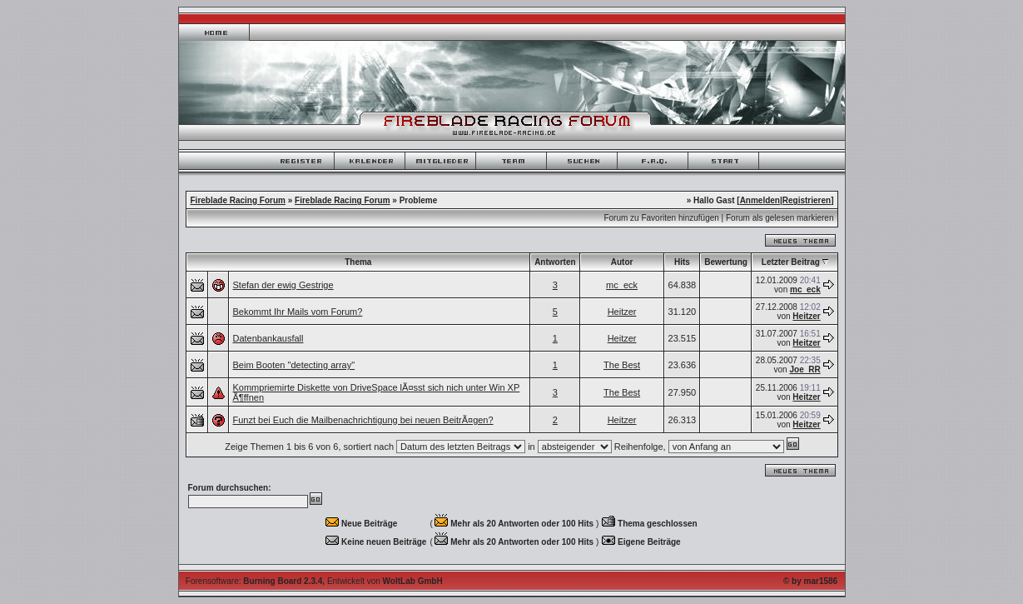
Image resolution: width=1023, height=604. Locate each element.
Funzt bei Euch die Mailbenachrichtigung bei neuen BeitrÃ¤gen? (363, 420)
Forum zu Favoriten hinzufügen (660, 217)
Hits (682, 262)
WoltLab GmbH (413, 581)
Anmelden (760, 200)
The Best (621, 365)
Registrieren (806, 200)
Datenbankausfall (268, 338)
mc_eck (622, 285)
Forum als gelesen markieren (780, 217)
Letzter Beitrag (791, 262)
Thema (358, 262)
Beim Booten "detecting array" (294, 365)
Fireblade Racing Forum (238, 200)
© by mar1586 (810, 581)
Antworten (554, 262)
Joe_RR (804, 369)
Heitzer (622, 312)
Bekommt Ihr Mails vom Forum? (298, 312)
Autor (622, 262)
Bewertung (725, 262)
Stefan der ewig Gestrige (283, 285)
